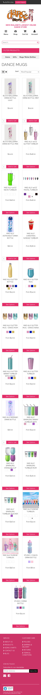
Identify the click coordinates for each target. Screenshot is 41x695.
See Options (30, 166)
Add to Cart (12, 121)
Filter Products (11, 50)
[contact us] (4, 675)
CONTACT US (9, 650)
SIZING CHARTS (9, 648)
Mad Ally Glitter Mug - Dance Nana (31, 326)
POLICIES (26, 642)
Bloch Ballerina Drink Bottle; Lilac (10, 98)
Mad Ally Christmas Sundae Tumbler (30, 236)
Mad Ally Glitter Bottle (10, 281)
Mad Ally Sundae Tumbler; (30, 510)
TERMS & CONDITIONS (26, 654)
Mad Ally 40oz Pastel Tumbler (31, 189)
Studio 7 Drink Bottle (20, 602)
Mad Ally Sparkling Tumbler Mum (31, 465)
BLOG (6, 653)
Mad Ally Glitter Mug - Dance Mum (10, 326)
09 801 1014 (8, 2)
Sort (16, 71)
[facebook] (9, 675)
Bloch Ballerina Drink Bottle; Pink (10, 143)
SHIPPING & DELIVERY (27, 646)
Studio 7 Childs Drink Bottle (31, 556)
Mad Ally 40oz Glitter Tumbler (31, 143)
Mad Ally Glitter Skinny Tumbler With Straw (10, 373)
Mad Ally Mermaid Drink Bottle (10, 418)
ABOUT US (7, 642)
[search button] (37, 42)
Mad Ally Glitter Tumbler (31, 372)
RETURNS (26, 650)
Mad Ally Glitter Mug (31, 281)
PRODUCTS (8, 645)
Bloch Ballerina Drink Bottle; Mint (31, 97)
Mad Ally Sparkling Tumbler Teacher (10, 511)
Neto (19, 693)
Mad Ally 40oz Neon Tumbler (10, 189)
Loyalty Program (20, 2)
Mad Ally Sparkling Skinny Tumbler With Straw (30, 419)
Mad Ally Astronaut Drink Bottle (10, 236)
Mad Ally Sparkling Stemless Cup (10, 465)
